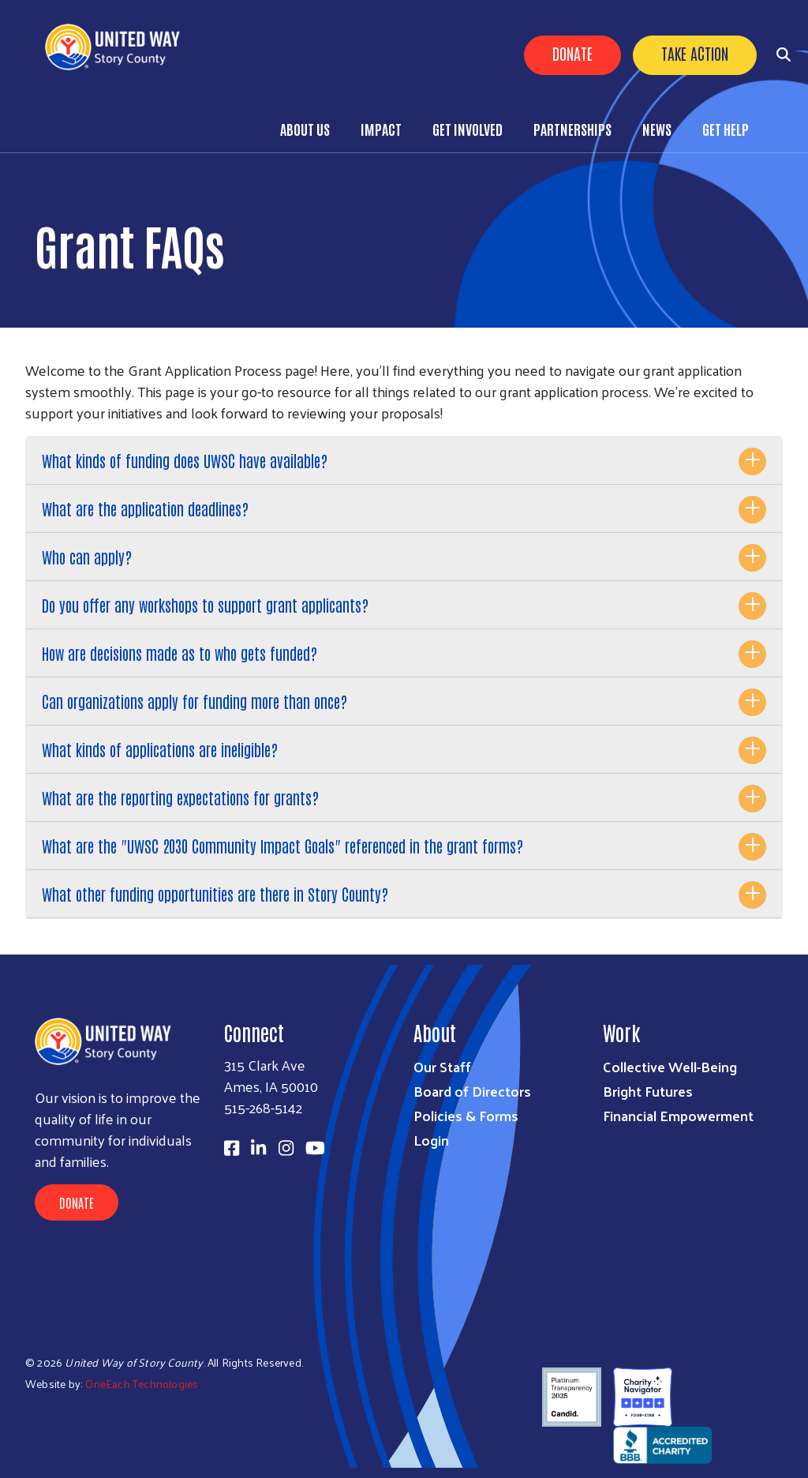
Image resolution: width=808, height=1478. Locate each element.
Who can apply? (87, 556)
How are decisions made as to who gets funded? (179, 653)
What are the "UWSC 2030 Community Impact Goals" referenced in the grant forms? (282, 845)
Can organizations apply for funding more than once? (194, 701)
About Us (305, 128)
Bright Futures (648, 1090)
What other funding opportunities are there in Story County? (215, 893)
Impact (381, 128)
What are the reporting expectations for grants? (180, 797)
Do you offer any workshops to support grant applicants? (205, 605)
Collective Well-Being (670, 1066)
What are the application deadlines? (145, 508)
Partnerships (572, 128)
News (656, 128)
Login (431, 1139)
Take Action (694, 53)
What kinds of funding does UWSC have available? (184, 460)
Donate (572, 53)
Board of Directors (472, 1090)
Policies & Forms (465, 1115)
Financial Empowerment (678, 1115)
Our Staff (442, 1066)
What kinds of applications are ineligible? (160, 749)
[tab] (404, 461)
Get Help (725, 128)
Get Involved (467, 128)
